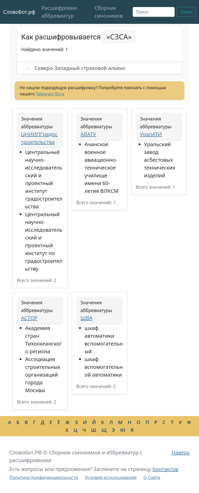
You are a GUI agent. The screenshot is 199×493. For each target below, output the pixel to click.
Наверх (181, 452)
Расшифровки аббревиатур (59, 11)
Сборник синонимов (108, 11)
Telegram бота (50, 94)
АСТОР (29, 317)
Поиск (186, 12)
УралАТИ (151, 134)
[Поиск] (154, 12)
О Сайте (151, 477)
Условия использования (111, 477)
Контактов (165, 469)
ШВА (86, 317)
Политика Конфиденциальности (43, 477)
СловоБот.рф (19, 11)
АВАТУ (88, 134)
